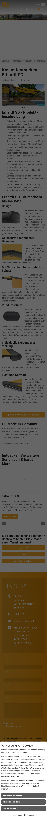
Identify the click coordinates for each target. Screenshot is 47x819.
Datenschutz (29, 815)
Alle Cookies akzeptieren (12, 795)
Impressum (17, 815)
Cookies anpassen (10, 808)
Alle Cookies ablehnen (11, 802)
